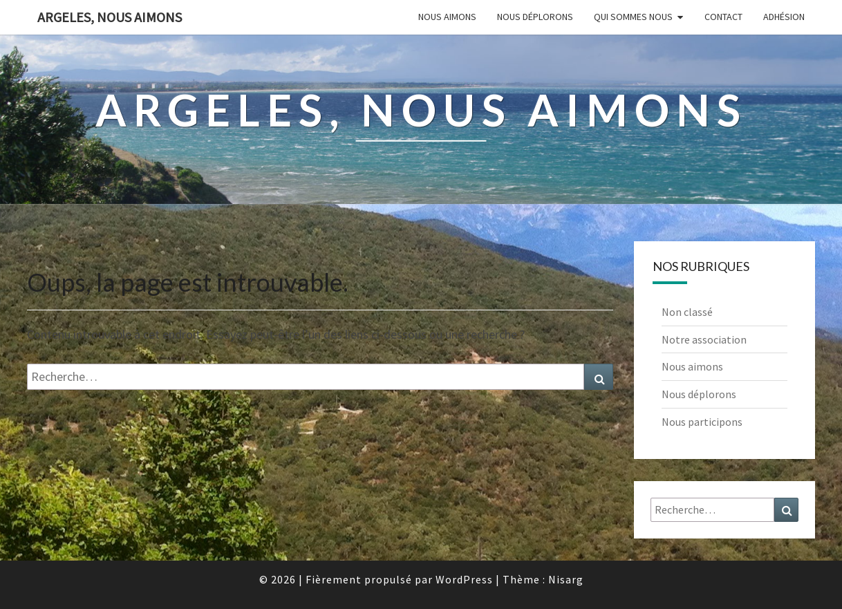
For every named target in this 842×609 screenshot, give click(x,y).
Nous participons (702, 422)
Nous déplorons (535, 16)
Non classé (687, 312)
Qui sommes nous (633, 16)
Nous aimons (447, 16)
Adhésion (784, 16)
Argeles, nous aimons (109, 17)
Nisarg (565, 579)
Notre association (704, 339)
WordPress (464, 579)
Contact (723, 16)
